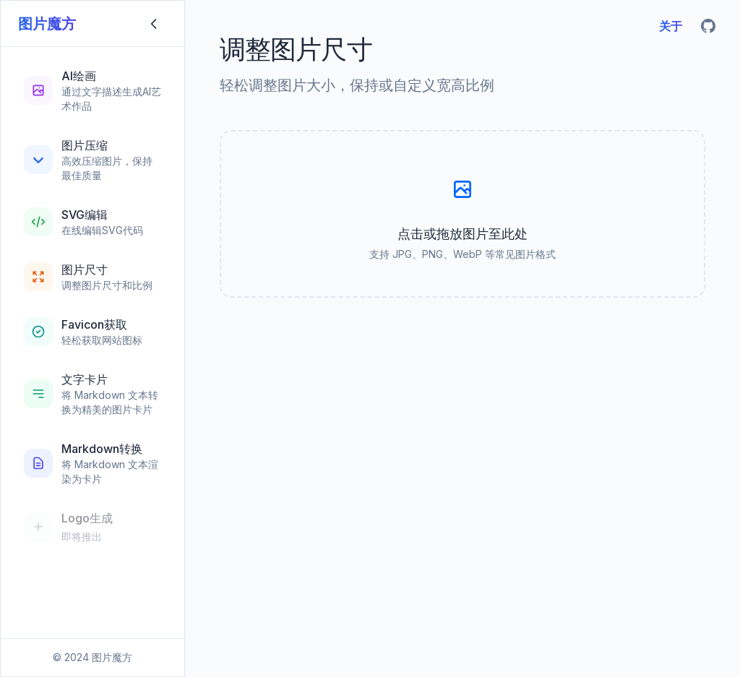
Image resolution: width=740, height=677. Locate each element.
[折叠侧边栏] (154, 24)
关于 (670, 26)
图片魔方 (47, 24)
